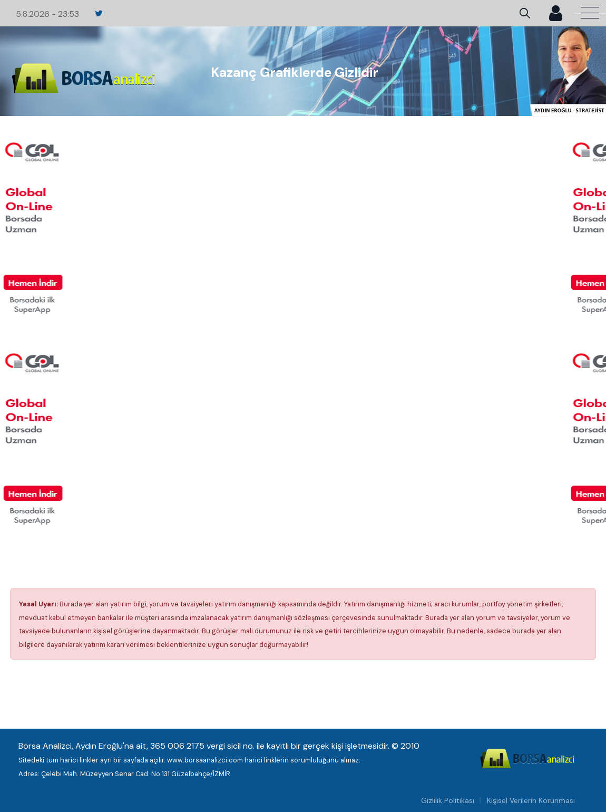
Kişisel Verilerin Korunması (531, 800)
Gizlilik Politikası (447, 800)
